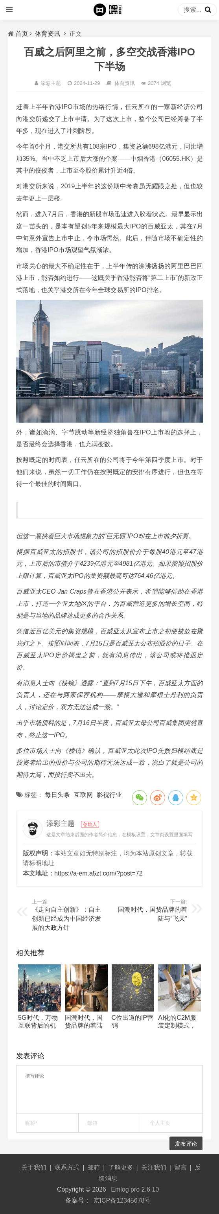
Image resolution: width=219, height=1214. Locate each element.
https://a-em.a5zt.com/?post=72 (98, 873)
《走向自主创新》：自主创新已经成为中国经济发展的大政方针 (66, 918)
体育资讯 (47, 33)
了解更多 (120, 1167)
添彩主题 (50, 83)
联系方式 (66, 1167)
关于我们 (33, 1167)
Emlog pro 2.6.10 (135, 1189)
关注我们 (153, 1167)
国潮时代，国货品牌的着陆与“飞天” (84, 1025)
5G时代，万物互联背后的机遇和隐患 (38, 1025)
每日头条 (57, 794)
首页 (21, 33)
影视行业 (109, 794)
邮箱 (93, 1167)
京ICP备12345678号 (122, 1200)
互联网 (83, 794)
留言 (180, 1167)
